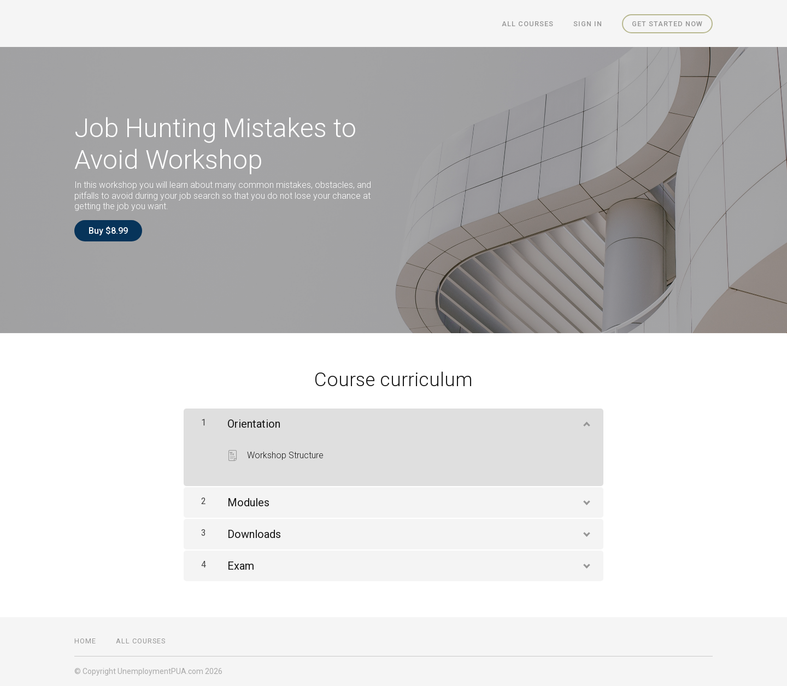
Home (85, 641)
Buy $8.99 (108, 231)
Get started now (667, 24)
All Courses (528, 24)
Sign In (587, 24)
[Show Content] (586, 421)
